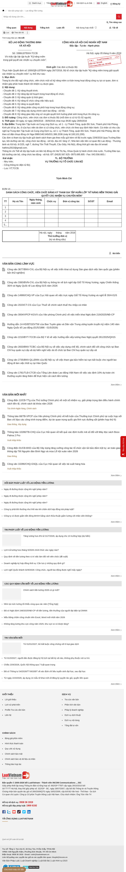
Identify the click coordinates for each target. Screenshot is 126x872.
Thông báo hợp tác (13, 764)
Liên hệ (8, 715)
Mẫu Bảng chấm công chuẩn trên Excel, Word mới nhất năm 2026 (34, 617)
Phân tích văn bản (72, 705)
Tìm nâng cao (114, 22)
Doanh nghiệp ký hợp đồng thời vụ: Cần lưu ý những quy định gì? (34, 563)
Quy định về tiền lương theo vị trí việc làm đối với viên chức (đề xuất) (36, 556)
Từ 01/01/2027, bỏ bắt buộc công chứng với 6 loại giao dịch (51, 644)
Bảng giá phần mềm (13, 738)
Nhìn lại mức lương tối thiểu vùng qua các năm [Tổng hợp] (31, 604)
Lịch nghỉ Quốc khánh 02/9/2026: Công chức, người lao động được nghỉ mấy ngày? (43, 570)
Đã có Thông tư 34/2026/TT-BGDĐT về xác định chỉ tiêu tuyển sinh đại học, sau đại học (44, 671)
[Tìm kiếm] (119, 16)
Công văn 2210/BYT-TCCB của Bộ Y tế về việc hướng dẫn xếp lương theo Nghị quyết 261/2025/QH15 (61, 337)
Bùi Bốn (114, 253)
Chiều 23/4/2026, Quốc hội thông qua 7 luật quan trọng (29, 664)
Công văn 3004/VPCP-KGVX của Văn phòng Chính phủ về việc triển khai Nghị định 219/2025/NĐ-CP (61, 314)
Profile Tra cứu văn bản (15, 710)
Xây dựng (22, 424)
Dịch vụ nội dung (72, 720)
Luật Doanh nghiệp (29, 861)
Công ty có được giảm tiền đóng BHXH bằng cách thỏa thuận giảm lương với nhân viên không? (48, 516)
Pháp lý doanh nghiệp (74, 710)
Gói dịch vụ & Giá (84, 3)
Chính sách (32, 408)
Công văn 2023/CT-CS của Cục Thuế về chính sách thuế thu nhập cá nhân (47, 305)
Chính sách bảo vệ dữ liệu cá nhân (20, 759)
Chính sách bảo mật (13, 754)
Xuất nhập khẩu (14, 440)
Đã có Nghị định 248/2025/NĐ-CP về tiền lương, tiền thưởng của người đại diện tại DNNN (45, 610)
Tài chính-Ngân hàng (16, 408)
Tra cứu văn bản (72, 699)
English (102, 3)
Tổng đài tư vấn (71, 725)
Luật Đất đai (44, 861)
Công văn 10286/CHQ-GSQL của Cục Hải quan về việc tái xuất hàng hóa (46, 464)
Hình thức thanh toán (14, 743)
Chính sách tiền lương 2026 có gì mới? (41, 590)
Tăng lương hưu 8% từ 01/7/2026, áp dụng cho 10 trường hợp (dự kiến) (56, 536)
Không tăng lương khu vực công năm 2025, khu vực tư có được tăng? (36, 624)
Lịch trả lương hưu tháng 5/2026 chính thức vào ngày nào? (31, 550)
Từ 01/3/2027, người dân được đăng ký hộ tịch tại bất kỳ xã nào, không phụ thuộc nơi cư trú (46, 658)
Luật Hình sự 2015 (59, 861)
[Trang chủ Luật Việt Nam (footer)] (62, 775)
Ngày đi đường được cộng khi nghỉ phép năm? (25, 489)
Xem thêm (116, 385)
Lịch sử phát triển (12, 705)
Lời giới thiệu (10, 699)
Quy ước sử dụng (12, 749)
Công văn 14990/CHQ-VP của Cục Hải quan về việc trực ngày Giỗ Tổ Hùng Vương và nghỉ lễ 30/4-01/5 (62, 295)
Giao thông (12, 424)
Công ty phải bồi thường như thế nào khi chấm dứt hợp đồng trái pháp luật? (39, 509)
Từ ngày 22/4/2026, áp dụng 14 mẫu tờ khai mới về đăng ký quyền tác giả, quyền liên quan (46, 678)
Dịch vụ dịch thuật (73, 715)
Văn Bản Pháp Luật (10, 861)
